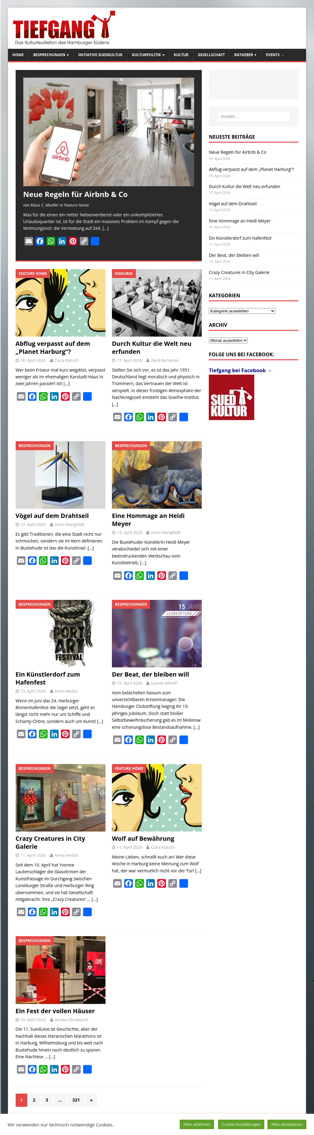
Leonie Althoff (164, 683)
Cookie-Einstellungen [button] (241, 1124)
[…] (106, 228)
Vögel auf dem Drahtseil (52, 516)
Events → (275, 54)
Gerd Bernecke (164, 360)
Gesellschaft (211, 54)
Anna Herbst (66, 691)
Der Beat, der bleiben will (150, 674)
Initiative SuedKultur (100, 54)
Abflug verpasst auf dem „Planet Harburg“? (53, 347)
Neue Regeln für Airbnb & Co (75, 194)
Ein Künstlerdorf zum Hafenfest (48, 678)
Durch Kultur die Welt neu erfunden (151, 347)
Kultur (181, 54)
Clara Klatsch (66, 360)
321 (76, 1100)
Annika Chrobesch (71, 1019)
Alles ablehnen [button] (197, 1124)
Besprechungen (49, 54)
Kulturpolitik (146, 54)
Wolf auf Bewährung (143, 838)
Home (18, 54)
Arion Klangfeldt (69, 524)
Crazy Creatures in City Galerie (50, 842)
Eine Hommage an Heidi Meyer (148, 520)
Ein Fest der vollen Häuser (55, 1011)
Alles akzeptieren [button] (287, 1124)
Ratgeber (243, 54)
